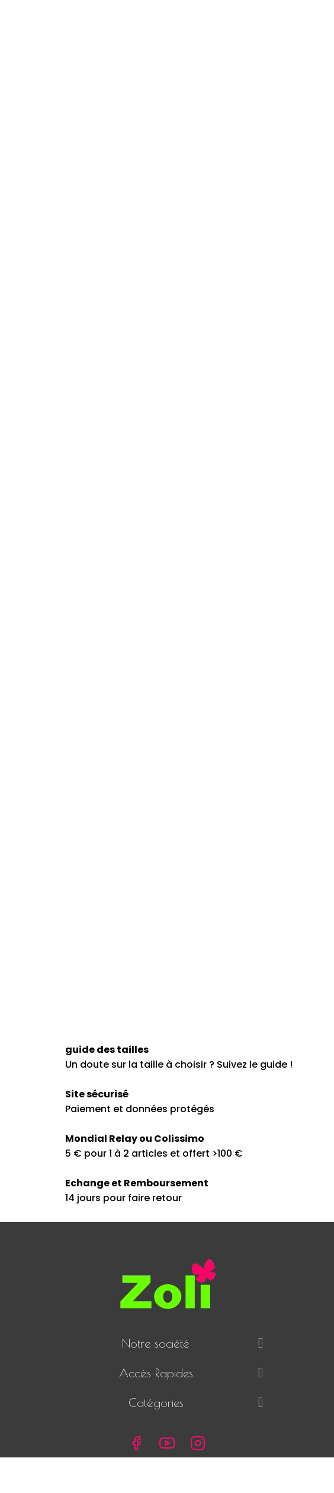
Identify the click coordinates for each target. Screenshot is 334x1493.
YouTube (167, 1443)
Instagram (197, 1443)
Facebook (136, 1443)
